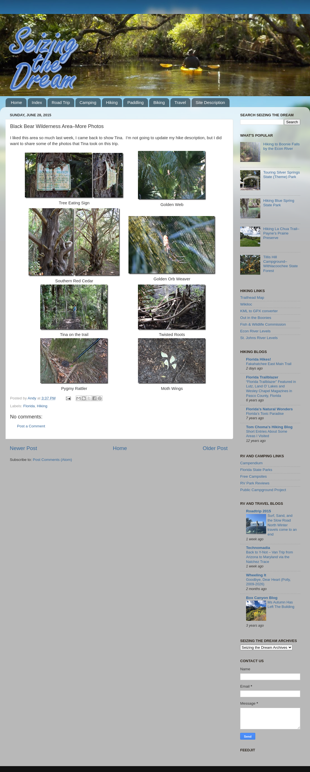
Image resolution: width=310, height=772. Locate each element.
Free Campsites (253, 476)
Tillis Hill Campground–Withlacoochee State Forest (280, 264)
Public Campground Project (263, 490)
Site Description (210, 102)
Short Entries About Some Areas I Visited (266, 433)
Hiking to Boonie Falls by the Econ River (281, 146)
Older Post (215, 448)
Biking (159, 102)
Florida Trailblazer (262, 377)
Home (16, 102)
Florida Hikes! (258, 359)
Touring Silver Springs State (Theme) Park (281, 174)
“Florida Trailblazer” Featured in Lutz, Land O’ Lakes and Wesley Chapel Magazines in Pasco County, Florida (271, 389)
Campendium (251, 463)
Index (37, 102)
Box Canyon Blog (262, 598)
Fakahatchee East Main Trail (268, 364)
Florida (29, 406)
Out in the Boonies (255, 318)
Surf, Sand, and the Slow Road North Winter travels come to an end (282, 524)
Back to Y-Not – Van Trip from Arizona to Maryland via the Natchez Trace (269, 556)
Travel (180, 102)
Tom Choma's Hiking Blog (269, 427)
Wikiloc (246, 304)
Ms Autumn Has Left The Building (281, 604)
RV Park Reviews (255, 483)
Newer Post (23, 448)
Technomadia (258, 548)
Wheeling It (256, 575)
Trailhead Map (252, 297)
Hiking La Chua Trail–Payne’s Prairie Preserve (281, 233)
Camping (88, 102)
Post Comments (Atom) (52, 460)
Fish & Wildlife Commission (263, 324)
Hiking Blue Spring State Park (278, 202)
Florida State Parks (256, 470)
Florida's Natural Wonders (269, 409)
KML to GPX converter (259, 311)
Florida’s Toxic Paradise (265, 413)
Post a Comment (31, 426)
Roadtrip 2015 (258, 511)
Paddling (135, 102)
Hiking (112, 102)
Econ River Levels (255, 331)
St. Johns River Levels (259, 338)
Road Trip (61, 102)
